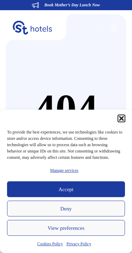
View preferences (66, 228)
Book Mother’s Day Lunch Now (72, 4)
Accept (65, 189)
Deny (66, 209)
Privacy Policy (79, 243)
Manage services (64, 170)
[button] (121, 118)
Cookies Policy (50, 243)
